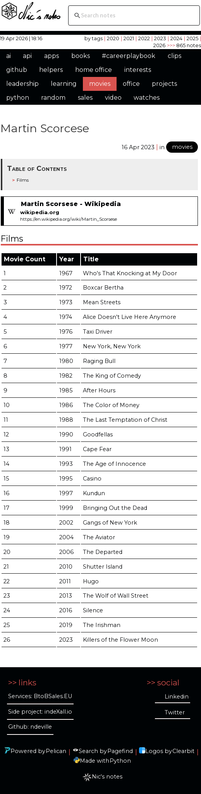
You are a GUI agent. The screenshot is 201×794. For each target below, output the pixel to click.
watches (147, 97)
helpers (51, 69)
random (53, 97)
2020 (113, 38)
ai (8, 56)
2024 (176, 38)
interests (137, 69)
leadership (22, 83)
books (80, 56)
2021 (129, 38)
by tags (93, 38)
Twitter (175, 712)
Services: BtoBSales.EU (40, 696)
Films (23, 180)
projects (164, 83)
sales (85, 97)
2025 (192, 38)
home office (93, 69)
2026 (159, 45)
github (16, 69)
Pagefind (120, 751)
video (113, 97)
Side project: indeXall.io (40, 711)
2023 (160, 38)
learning (64, 83)
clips (174, 56)
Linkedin (177, 696)
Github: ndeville (30, 726)
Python (120, 760)
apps (51, 56)
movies (99, 83)
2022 (144, 38)
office (131, 83)
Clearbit (183, 751)
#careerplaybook (128, 56)
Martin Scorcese (44, 128)
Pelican (56, 751)
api (27, 56)
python (17, 97)
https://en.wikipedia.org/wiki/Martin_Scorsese (68, 219)
